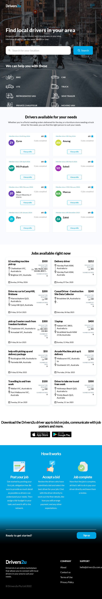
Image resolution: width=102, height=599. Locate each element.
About (63, 567)
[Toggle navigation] (92, 5)
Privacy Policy (67, 582)
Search (83, 50)
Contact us (65, 572)
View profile (27, 152)
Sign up (86, 535)
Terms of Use (66, 577)
